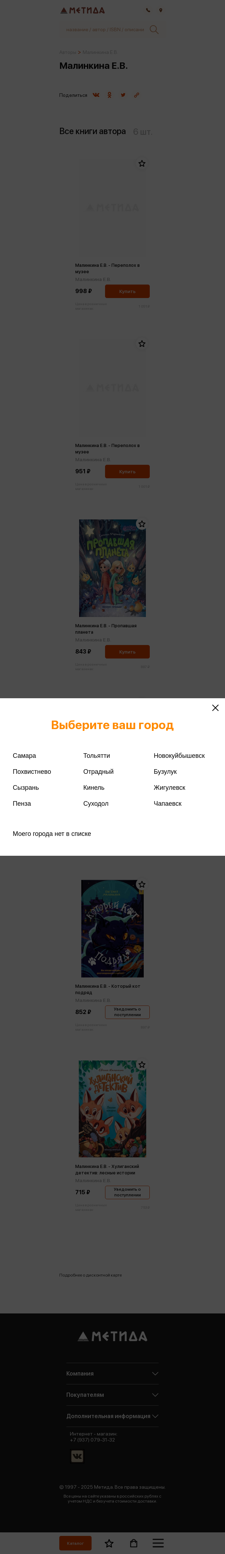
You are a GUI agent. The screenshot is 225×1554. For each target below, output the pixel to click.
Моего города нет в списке (52, 833)
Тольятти (96, 755)
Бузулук (165, 771)
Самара (24, 755)
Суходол (96, 803)
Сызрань (26, 787)
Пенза (22, 803)
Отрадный (98, 771)
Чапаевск (167, 803)
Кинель (94, 787)
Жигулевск (169, 787)
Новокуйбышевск (179, 755)
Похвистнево (32, 771)
